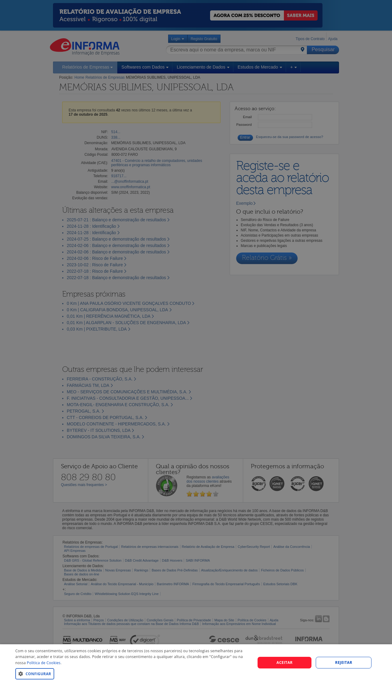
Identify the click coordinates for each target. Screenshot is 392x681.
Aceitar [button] (285, 662)
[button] (131, 673)
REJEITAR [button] (343, 662)
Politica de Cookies (44, 662)
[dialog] (196, 662)
